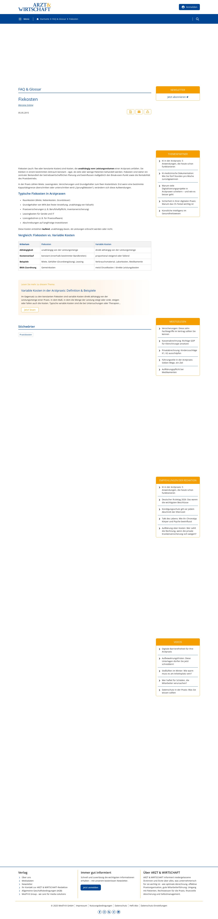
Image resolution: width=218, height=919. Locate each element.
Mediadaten (28, 880)
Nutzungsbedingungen (101, 905)
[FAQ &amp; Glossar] (59, 19)
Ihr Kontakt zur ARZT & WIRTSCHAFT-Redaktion (45, 887)
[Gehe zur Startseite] (42, 19)
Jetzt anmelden (90, 887)
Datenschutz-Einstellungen (154, 905)
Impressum (81, 905)
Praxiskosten (26, 334)
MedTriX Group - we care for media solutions (44, 894)
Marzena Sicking (25, 105)
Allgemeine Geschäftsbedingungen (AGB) (42, 890)
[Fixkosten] (73, 19)
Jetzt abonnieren (176, 97)
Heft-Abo (134, 905)
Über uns (26, 877)
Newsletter (27, 884)
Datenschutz (121, 905)
